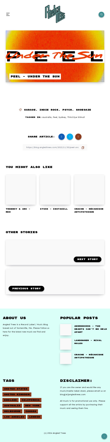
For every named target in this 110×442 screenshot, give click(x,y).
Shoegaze (83, 110)
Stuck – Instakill (54, 209)
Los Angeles (14, 417)
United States (16, 389)
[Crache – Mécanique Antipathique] (65, 358)
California (31, 400)
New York (32, 405)
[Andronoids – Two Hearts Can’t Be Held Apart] (65, 329)
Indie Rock (49, 110)
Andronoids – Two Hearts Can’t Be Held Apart (90, 329)
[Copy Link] (55, 147)
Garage (30, 110)
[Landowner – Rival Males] (65, 344)
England (10, 400)
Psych (67, 110)
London (34, 417)
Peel (55, 117)
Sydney (62, 117)
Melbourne (12, 411)
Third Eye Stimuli (76, 117)
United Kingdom (17, 394)
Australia (47, 117)
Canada (30, 411)
